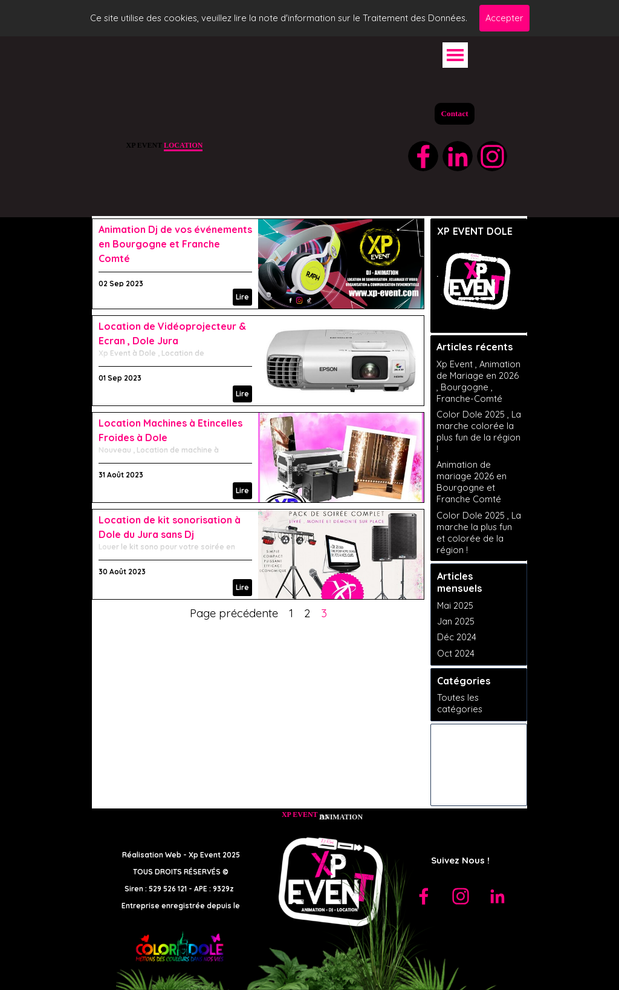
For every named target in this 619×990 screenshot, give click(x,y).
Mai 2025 (455, 605)
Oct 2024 (456, 653)
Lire (242, 296)
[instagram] (492, 156)
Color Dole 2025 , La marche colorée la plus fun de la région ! (478, 431)
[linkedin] (457, 156)
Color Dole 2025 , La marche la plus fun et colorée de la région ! (478, 533)
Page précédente (234, 613)
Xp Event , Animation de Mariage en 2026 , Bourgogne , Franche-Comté (478, 381)
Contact (454, 113)
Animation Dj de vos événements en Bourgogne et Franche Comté (175, 243)
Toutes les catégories (459, 703)
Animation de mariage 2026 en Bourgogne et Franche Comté (471, 482)
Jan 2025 (456, 621)
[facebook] (423, 156)
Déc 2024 (456, 637)
